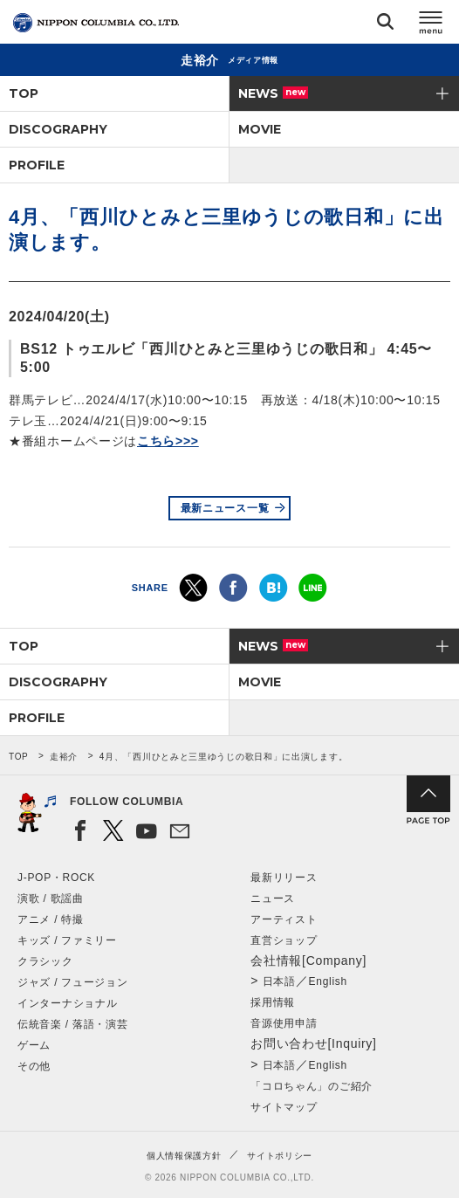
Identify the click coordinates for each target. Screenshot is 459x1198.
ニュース (272, 898)
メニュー (431, 25)
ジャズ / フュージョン (72, 982)
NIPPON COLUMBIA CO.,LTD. (96, 22)
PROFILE (37, 165)
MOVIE (259, 129)
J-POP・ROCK (56, 877)
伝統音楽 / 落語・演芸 (72, 1024)
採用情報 (272, 1002)
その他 (34, 1066)
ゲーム (34, 1045)
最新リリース (283, 877)
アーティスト (283, 919)
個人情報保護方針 (184, 1155)
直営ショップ (283, 940)
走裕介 (64, 756)
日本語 (279, 981)
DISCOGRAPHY (58, 129)
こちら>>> (168, 441)
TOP (23, 93)
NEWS (273, 93)
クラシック (45, 961)
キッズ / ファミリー (67, 940)
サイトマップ (283, 1107)
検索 (385, 25)
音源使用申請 (283, 1023)
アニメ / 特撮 (50, 919)
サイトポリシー (279, 1155)
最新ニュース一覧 (225, 508)
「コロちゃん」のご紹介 (311, 1086)
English (328, 981)
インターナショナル (67, 1003)
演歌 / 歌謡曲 (50, 898)
